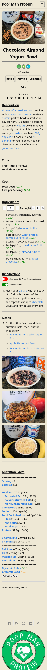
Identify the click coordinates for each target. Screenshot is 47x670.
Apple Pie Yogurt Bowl (22, 343)
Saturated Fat (13, 496)
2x (43, 208)
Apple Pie (7, 137)
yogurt (21, 125)
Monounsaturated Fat (18, 503)
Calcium (7, 549)
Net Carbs (11, 522)
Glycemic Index (11, 568)
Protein (6, 530)
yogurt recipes (10, 148)
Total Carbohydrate (14, 515)
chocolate (37, 302)
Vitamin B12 (9, 537)
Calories (7, 485)
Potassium (8, 560)
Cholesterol (9, 507)
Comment (35, 78)
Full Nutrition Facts (10, 576)
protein (6, 118)
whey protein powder (20, 114)
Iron (4, 553)
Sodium (6, 511)
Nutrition (21, 78)
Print (23, 87)
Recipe (10, 78)
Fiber (8, 519)
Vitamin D (8, 541)
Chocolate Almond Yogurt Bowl (23, 53)
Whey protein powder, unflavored (22, 236)
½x (33, 208)
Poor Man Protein (17, 4)
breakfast (16, 133)
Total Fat (7, 492)
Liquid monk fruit (32, 245)
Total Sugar (12, 526)
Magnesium (9, 556)
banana (23, 290)
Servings (7, 481)
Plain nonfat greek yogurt (17, 110)
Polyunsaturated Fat (17, 500)
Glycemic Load (11, 572)
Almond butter (28, 228)
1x (38, 208)
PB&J (37, 133)
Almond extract (30, 252)
